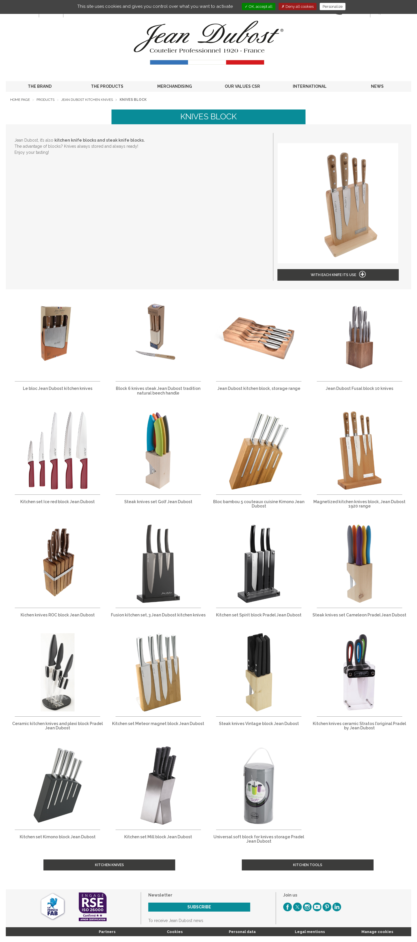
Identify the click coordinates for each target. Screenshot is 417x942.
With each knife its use (333, 275)
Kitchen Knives (109, 865)
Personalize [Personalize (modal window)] (333, 6)
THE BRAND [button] (40, 86)
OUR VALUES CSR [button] (242, 86)
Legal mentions (310, 932)
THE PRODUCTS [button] (107, 86)
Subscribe (199, 907)
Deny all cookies (297, 6)
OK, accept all (258, 6)
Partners (107, 932)
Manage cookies (377, 932)
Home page (20, 100)
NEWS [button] (377, 86)
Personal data (242, 932)
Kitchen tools (307, 865)
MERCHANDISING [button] (174, 86)
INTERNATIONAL (310, 86)
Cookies (175, 932)
